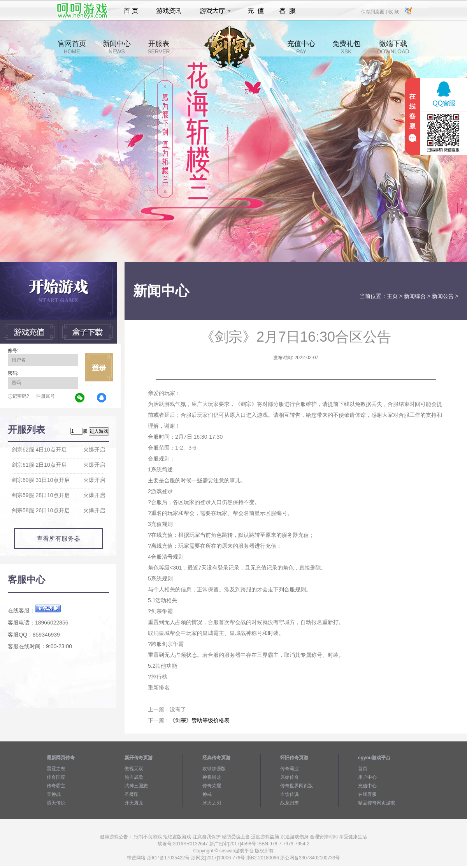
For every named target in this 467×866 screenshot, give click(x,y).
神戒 (207, 794)
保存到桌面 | (374, 11)
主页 (392, 296)
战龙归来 (289, 803)
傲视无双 (134, 768)
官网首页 (72, 47)
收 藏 (393, 11)
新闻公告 (443, 296)
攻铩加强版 (214, 768)
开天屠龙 (134, 803)
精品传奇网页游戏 (376, 803)
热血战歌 (134, 777)
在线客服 (367, 794)
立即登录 (99, 367)
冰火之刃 (211, 803)
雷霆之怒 (56, 768)
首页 (131, 11)
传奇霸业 (289, 768)
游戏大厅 (213, 11)
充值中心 (301, 47)
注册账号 (45, 396)
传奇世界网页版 (296, 785)
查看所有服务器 (58, 538)
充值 (255, 11)
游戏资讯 (169, 11)
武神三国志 (136, 785)
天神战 (54, 794)
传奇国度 (56, 777)
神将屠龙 (211, 777)
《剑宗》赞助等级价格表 (200, 720)
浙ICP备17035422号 (168, 858)
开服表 (158, 47)
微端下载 (393, 47)
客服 (287, 11)
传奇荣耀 (211, 785)
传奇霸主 (56, 785)
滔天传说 (56, 803)
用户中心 (367, 777)
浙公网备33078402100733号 (310, 858)
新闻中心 (117, 47)
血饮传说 (289, 794)
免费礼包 (346, 47)
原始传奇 (289, 777)
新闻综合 (415, 296)
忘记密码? (18, 396)
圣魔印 (132, 794)
